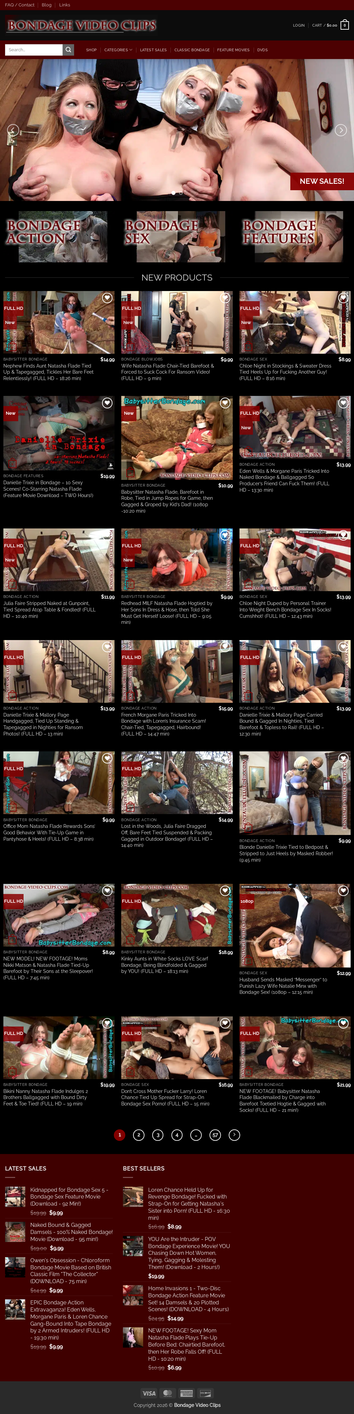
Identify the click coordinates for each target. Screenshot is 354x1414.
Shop (91, 50)
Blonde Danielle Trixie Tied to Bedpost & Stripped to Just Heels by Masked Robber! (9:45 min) (286, 853)
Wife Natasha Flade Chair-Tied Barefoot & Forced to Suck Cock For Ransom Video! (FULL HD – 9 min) (167, 372)
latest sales (153, 50)
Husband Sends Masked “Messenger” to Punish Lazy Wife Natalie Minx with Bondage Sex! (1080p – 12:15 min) (283, 986)
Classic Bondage (192, 50)
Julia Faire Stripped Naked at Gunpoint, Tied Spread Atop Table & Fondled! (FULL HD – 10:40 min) (49, 609)
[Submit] (68, 50)
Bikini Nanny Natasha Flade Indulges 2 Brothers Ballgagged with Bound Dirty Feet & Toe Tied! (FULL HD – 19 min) (45, 1097)
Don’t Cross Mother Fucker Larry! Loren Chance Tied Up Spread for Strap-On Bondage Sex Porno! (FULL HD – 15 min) (165, 1097)
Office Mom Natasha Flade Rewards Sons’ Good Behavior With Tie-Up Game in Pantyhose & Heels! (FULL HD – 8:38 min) (49, 832)
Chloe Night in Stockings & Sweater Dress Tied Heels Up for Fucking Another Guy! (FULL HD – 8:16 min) (285, 372)
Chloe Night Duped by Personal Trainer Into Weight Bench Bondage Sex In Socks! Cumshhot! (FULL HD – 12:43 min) (285, 609)
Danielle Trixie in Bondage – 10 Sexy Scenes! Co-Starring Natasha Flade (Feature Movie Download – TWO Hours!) (48, 489)
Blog (47, 4)
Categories (118, 50)
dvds (262, 50)
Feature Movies (233, 50)
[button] (298, 25)
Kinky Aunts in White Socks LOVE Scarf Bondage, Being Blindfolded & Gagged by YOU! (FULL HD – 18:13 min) (164, 965)
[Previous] (13, 130)
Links (64, 4)
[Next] (341, 130)
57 (215, 1135)
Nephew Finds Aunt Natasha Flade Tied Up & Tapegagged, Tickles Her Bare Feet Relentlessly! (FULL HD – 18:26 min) (48, 372)
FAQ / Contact (19, 4)
